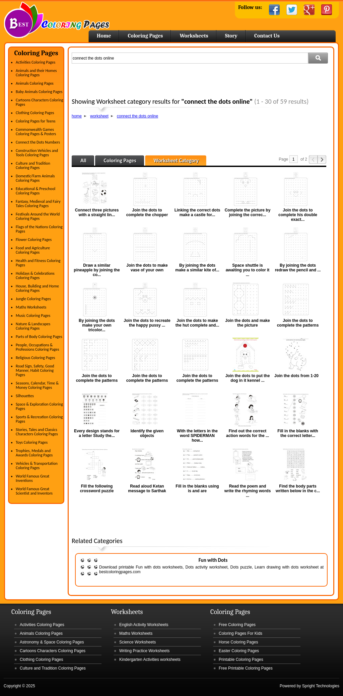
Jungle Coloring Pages (33, 298)
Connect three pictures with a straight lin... (97, 212)
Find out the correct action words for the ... (247, 433)
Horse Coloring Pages (238, 642)
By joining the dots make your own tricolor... (97, 325)
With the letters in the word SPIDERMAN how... (197, 436)
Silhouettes (25, 396)
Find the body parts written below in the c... (298, 488)
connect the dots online (137, 116)
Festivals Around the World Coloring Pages (38, 216)
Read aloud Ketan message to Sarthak (147, 488)
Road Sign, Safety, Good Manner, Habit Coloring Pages (35, 370)
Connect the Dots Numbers (38, 142)
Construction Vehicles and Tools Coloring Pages (37, 152)
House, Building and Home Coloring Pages (37, 288)
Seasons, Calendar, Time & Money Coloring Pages (37, 385)
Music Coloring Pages (33, 315)
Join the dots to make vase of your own (146, 267)
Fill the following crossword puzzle (97, 488)
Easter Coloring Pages (239, 650)
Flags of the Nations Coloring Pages (39, 229)
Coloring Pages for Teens (35, 121)
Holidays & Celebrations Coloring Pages (35, 275)
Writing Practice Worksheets (144, 650)
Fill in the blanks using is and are (197, 488)
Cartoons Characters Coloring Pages (39, 102)
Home (57, 20)
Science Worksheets (137, 642)
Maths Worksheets (31, 307)
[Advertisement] (201, 79)
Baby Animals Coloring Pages (39, 91)
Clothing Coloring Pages (35, 112)
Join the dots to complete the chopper (147, 212)
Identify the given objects (147, 433)
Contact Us (267, 36)
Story (231, 36)
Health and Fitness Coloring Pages (38, 262)
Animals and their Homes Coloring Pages (36, 72)
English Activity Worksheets (143, 624)
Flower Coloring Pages (34, 239)
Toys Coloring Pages (32, 442)
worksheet (99, 116)
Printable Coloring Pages (241, 659)
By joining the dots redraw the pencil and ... (298, 267)
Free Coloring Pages (237, 624)
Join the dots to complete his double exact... (297, 215)
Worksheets (194, 36)
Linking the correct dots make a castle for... (197, 212)
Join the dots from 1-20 (296, 375)
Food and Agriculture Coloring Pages (33, 250)
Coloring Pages (145, 36)
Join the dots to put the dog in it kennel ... (247, 378)
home (77, 116)
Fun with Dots (213, 560)
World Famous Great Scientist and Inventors (34, 491)
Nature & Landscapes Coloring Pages (33, 326)
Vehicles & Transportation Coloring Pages (37, 465)
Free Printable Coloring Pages (246, 668)
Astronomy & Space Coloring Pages (52, 642)
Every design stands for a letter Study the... (97, 433)
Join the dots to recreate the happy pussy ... (147, 323)
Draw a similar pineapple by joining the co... (97, 270)
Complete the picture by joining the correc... (248, 212)
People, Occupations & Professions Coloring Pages (37, 347)
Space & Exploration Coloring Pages (39, 406)
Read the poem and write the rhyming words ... (247, 491)
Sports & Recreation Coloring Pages (39, 419)
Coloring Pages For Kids (240, 633)
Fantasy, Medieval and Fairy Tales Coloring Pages (38, 203)
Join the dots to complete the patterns (298, 323)
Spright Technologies (320, 686)
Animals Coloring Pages (35, 83)
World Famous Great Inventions (32, 478)
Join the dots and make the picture (247, 323)
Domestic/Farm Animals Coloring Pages (35, 178)
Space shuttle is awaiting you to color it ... (248, 270)
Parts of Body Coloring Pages (39, 336)
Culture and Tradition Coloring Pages (33, 165)
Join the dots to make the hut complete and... (197, 323)
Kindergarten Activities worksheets (150, 659)
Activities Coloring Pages (35, 62)
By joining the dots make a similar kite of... (197, 267)
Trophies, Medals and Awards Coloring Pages (34, 452)
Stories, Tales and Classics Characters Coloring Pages (37, 431)
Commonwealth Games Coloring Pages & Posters (36, 131)
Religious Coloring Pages (35, 357)
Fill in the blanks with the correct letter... (297, 433)
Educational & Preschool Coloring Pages (35, 190)
